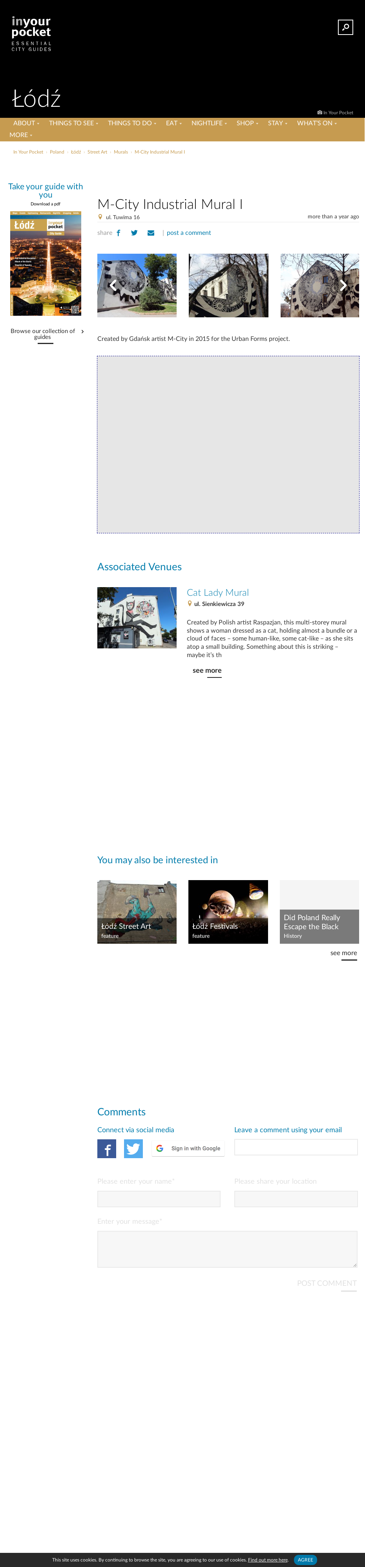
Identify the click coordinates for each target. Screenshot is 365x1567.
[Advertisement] (228, 174)
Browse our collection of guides (43, 334)
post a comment (189, 233)
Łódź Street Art (126, 926)
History (293, 936)
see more (207, 670)
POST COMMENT (327, 1290)
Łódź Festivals (215, 926)
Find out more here (268, 1560)
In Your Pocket (338, 112)
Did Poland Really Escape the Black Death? (312, 923)
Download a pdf (45, 204)
